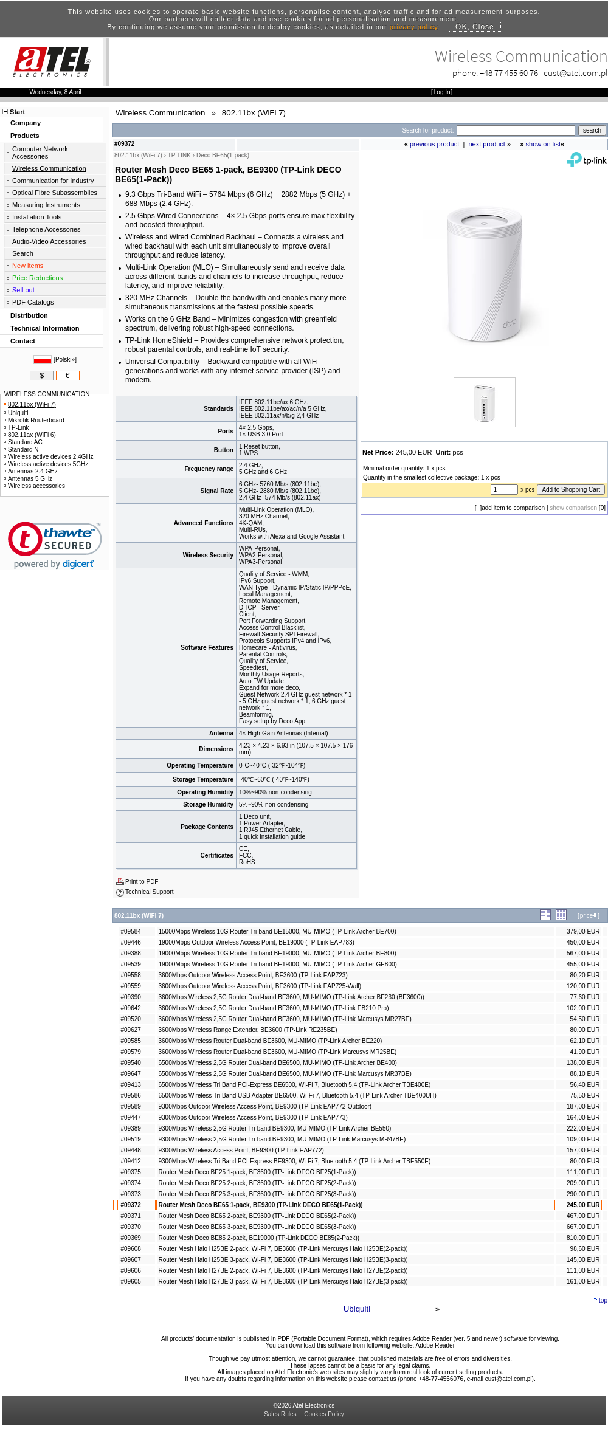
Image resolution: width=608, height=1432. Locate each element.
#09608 (130, 1248)
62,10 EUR (585, 1041)
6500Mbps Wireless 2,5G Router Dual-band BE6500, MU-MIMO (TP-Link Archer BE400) (277, 1062)
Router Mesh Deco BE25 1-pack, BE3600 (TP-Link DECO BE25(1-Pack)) (257, 1172)
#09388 (130, 953)
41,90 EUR (585, 1051)
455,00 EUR (583, 964)
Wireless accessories (34, 486)
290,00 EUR (583, 1194)
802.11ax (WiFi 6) (30, 435)
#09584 (130, 931)
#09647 (130, 1073)
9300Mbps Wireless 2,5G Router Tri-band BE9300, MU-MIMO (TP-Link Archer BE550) (274, 1128)
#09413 (130, 1084)
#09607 (130, 1259)
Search (22, 253)
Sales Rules (280, 1414)
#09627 (130, 1030)
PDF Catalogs (33, 302)
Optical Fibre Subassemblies (54, 192)
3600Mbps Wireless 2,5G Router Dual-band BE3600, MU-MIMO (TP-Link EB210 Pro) (273, 1008)
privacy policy (414, 26)
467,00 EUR (583, 1216)
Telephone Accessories (46, 229)
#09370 (130, 1227)
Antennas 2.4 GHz (31, 471)
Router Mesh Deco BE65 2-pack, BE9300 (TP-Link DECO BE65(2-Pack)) (257, 1216)
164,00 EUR (583, 1117)
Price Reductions (37, 277)
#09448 (130, 1150)
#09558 (130, 975)
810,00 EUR (583, 1237)
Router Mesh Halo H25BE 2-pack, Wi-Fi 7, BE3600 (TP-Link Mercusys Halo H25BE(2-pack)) (282, 1248)
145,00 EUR (583, 1259)
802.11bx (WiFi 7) (30, 404)
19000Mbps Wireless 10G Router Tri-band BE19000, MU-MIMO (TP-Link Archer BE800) (277, 953)
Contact (22, 341)
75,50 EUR (585, 1095)
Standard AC (23, 442)
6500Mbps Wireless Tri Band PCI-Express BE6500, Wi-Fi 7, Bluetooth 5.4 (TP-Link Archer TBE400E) (294, 1084)
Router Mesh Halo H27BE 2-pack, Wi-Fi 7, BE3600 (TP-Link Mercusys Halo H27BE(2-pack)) (282, 1270)
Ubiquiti (357, 1308)
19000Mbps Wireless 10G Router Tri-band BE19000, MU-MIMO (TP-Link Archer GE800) (277, 964)
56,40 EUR (585, 1084)
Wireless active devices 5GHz (46, 464)
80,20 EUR (585, 975)
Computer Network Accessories (40, 152)
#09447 (130, 1117)
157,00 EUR (583, 1150)
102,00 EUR (583, 1008)
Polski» (65, 359)
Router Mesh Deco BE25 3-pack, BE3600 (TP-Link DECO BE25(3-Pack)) (257, 1194)
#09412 (130, 1161)
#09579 (130, 1051)
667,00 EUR (583, 1227)
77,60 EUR (585, 997)
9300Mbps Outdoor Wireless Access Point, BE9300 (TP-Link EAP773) (252, 1117)
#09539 (130, 964)
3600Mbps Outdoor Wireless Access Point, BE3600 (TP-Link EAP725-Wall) (259, 986)
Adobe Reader (435, 1345)
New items (27, 265)
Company (25, 122)
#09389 (130, 1128)
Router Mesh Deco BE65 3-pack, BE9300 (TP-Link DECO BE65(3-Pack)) (257, 1227)
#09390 (130, 997)
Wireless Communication (49, 168)
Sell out (23, 290)
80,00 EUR (585, 1030)
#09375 (130, 1172)
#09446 (130, 942)
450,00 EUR (583, 942)
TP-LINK (179, 155)
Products (25, 135)
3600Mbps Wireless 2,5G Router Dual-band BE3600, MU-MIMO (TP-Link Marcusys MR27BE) (284, 1019)
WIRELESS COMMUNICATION (46, 394)
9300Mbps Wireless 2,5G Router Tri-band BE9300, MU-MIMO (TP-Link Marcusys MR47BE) (282, 1139)
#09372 (130, 1205)
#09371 (130, 1216)
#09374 (130, 1183)
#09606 (130, 1270)
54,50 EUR (585, 1019)
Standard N (21, 449)
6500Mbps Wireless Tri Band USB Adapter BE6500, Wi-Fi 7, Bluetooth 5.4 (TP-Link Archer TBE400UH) (297, 1095)
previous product (434, 144)
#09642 (130, 1008)
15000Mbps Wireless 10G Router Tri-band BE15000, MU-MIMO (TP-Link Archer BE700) (277, 931)
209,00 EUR (583, 1183)
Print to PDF (141, 881)
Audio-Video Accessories (49, 241)
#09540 (130, 1062)
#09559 (130, 986)
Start (17, 111)
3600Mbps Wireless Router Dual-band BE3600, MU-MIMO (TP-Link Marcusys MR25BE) (277, 1051)
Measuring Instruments (46, 204)
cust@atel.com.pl (576, 72)
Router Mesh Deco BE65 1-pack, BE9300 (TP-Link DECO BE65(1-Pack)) (260, 1205)
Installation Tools (36, 217)
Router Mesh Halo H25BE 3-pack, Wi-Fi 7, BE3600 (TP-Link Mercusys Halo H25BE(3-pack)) (282, 1259)
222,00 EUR (583, 1128)
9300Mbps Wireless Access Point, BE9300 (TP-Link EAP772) (240, 1150)
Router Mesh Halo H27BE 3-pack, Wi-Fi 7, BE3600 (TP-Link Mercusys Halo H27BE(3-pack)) (282, 1281)
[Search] (516, 130)
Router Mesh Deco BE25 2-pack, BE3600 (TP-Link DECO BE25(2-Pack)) (257, 1183)
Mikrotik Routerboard (34, 420)
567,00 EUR (583, 953)
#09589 (130, 1106)
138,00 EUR (583, 1062)
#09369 (130, 1237)
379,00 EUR (583, 931)
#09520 (130, 1019)
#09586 (130, 1095)
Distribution (29, 315)
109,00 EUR (583, 1139)
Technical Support (149, 892)
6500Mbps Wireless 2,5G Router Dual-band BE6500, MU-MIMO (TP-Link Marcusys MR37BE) (284, 1073)
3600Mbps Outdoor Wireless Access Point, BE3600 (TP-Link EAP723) (252, 975)
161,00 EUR (583, 1281)
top (603, 1300)
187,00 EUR (583, 1106)
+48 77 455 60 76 (509, 72)
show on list (543, 144)
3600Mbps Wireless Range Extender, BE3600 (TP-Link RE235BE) (247, 1030)
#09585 (130, 1041)
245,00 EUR (583, 1205)
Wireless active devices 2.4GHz (49, 456)
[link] (55, 545)
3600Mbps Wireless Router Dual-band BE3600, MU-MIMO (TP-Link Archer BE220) (270, 1041)
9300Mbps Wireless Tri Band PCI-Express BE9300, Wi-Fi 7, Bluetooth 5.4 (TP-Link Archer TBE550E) (294, 1161)
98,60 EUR (585, 1248)
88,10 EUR (585, 1073)
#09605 (130, 1281)
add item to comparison (513, 507)
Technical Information (44, 328)
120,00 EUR (583, 986)
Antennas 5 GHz (28, 478)
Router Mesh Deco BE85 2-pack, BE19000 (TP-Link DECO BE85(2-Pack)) (258, 1237)
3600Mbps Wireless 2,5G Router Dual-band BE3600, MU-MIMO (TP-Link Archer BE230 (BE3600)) (291, 997)
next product (486, 144)
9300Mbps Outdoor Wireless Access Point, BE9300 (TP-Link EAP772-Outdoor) (264, 1106)
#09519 (130, 1139)
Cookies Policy (324, 1414)
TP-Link (16, 427)
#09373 (130, 1194)
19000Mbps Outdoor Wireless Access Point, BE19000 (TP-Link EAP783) (256, 942)
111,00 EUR (583, 1172)
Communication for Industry (53, 180)
